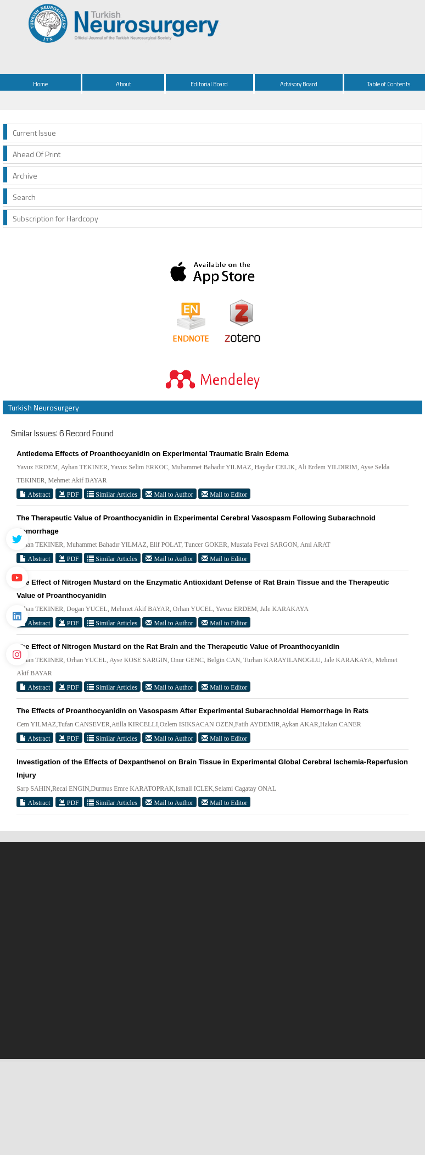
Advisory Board (298, 84)
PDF (69, 494)
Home (40, 84)
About (123, 84)
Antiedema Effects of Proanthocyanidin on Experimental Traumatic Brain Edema (152, 453)
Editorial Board (209, 84)
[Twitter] (17, 539)
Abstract (35, 494)
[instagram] (17, 654)
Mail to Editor (224, 494)
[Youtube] (17, 577)
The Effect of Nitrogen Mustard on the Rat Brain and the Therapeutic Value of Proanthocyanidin (177, 646)
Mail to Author (169, 494)
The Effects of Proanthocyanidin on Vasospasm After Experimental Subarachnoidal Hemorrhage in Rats (192, 711)
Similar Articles (112, 494)
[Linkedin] (17, 616)
